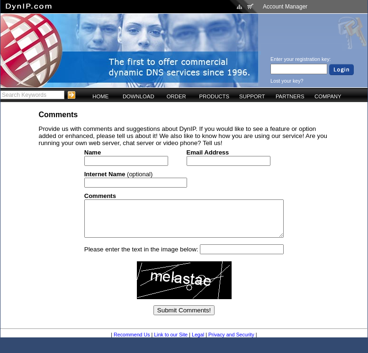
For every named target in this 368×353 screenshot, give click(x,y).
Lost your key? (286, 81)
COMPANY (327, 96)
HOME (100, 96)
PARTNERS (290, 96)
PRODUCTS (214, 96)
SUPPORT (252, 96)
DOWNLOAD (138, 96)
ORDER (176, 96)
